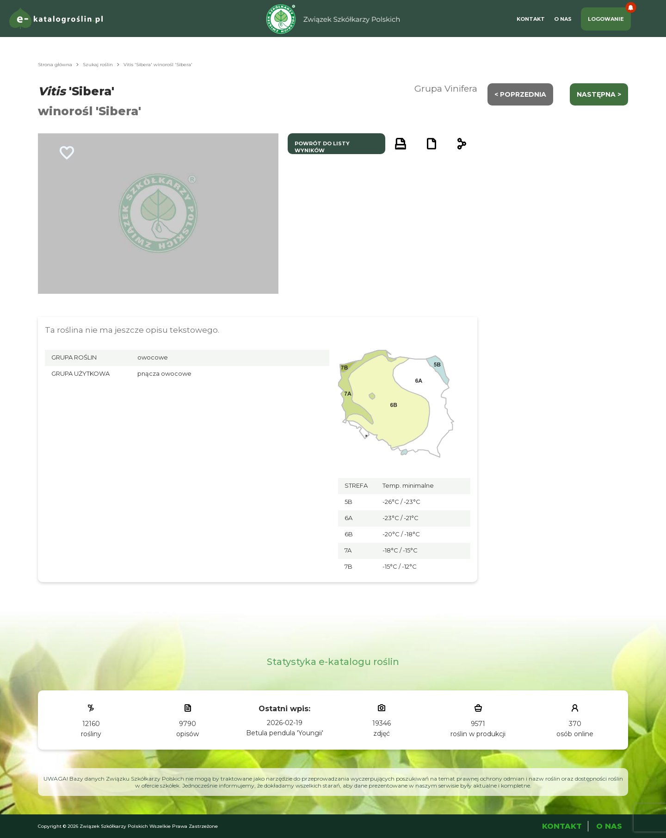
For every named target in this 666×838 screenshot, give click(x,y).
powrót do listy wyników (322, 147)
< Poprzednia (520, 94)
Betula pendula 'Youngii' (284, 733)
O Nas (563, 19)
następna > (599, 94)
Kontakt (531, 19)
